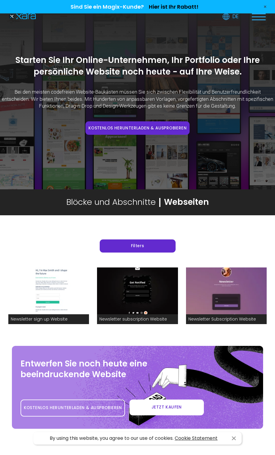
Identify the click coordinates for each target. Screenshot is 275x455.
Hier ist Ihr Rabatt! (174, 6)
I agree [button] (234, 438)
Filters (137, 246)
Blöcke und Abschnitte (111, 202)
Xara (22, 16)
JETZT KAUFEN (166, 407)
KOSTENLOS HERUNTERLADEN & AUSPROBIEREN (137, 128)
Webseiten (186, 202)
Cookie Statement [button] (196, 438)
